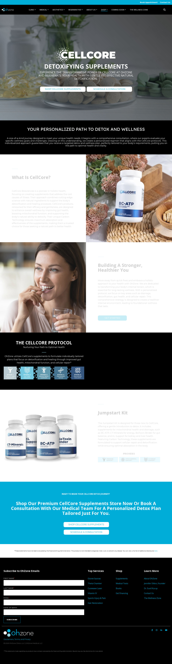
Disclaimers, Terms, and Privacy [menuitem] (17, 639)
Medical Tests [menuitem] (122, 583)
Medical (44, 9)
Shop (104, 9)
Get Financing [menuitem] (122, 593)
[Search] (164, 10)
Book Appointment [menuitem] (149, 2)
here (155, 551)
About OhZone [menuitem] (150, 578)
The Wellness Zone (139, 9)
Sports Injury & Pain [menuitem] (97, 598)
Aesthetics (58, 9)
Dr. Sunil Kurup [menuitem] (151, 588)
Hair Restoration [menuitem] (95, 603)
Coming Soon (118, 9)
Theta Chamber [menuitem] (95, 583)
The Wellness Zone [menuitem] (152, 598)
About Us (91, 9)
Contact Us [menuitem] (165, 2)
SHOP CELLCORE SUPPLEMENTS (63, 89)
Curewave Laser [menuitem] (95, 588)
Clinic (32, 9)
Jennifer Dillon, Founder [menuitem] (154, 583)
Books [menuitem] (119, 588)
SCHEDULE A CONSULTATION (109, 89)
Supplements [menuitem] (122, 578)
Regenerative (75, 9)
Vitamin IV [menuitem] (92, 593)
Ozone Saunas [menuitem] (94, 578)
